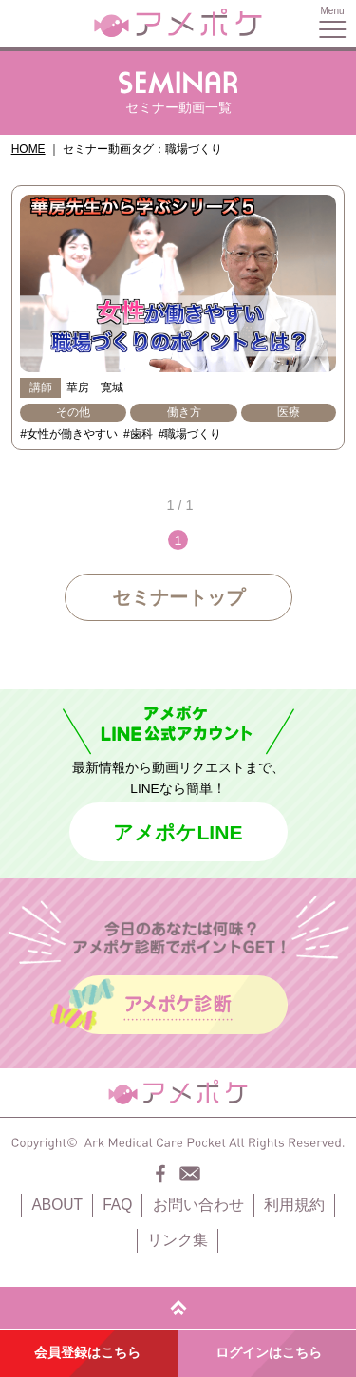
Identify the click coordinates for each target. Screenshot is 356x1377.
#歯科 (138, 434)
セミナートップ (178, 597)
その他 (73, 412)
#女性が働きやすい (69, 434)
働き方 (184, 412)
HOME (28, 149)
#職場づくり (190, 434)
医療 (288, 412)
